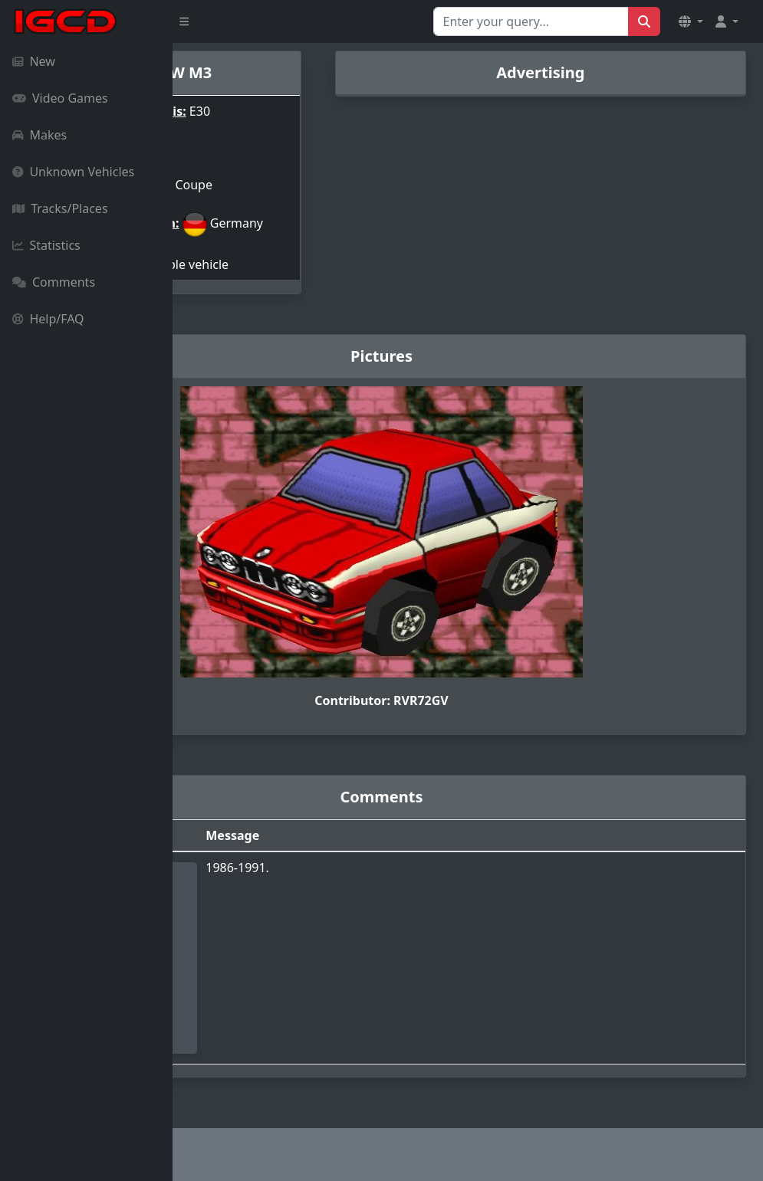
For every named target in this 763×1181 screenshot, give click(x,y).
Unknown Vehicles (73, 171)
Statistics (46, 245)
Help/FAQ (48, 318)
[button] (691, 21)
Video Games (60, 98)
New (33, 61)
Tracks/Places (60, 208)
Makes (39, 134)
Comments (53, 282)
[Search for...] (531, 21)
